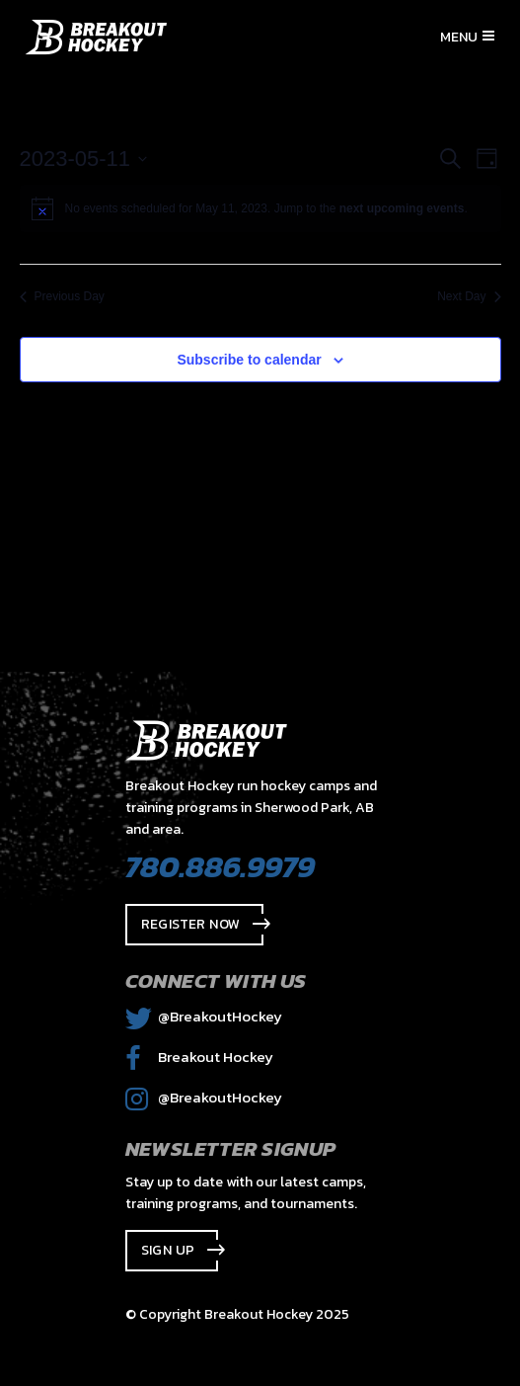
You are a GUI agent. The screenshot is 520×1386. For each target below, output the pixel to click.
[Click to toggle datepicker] (84, 158)
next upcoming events (402, 208)
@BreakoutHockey (203, 1016)
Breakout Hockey (199, 1056)
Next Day (468, 296)
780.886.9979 (220, 866)
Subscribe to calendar (249, 359)
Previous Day (62, 296)
